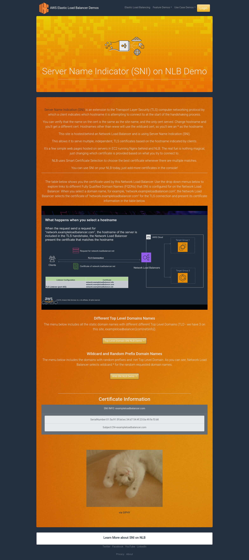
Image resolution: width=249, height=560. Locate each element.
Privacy (120, 554)
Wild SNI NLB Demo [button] (123, 376)
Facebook (117, 546)
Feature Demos (161, 7)
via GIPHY (124, 512)
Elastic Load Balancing (137, 7)
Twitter (106, 546)
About (129, 554)
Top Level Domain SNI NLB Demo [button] (123, 340)
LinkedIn (141, 546)
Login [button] (203, 8)
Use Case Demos (184, 7)
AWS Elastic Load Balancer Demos (69, 8)
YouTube (130, 546)
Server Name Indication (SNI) (64, 110)
